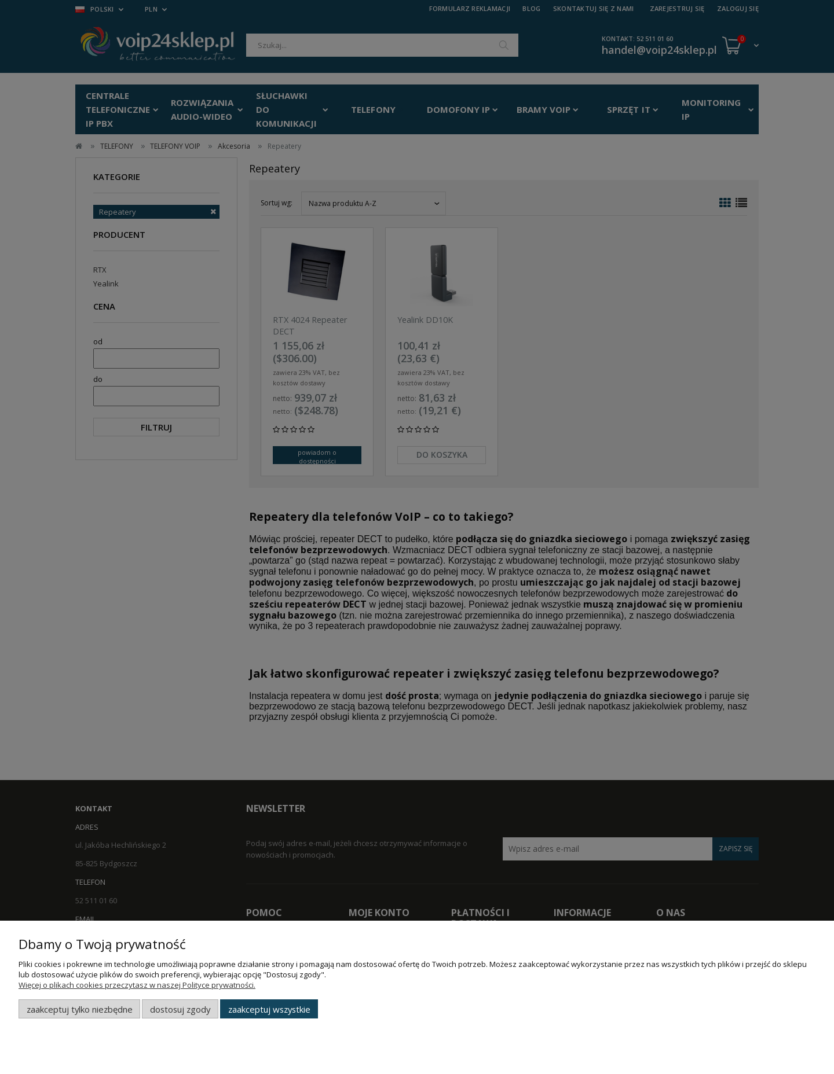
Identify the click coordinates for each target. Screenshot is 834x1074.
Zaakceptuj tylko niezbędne (80, 1009)
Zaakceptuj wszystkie (269, 1009)
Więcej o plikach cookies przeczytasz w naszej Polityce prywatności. (137, 985)
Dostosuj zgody (180, 1009)
